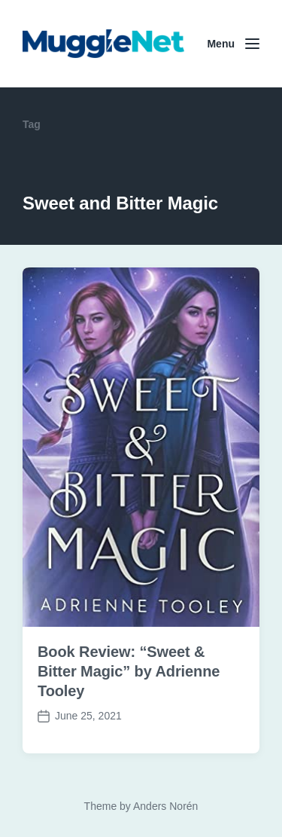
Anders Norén (165, 806)
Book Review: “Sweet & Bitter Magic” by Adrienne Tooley (129, 671)
